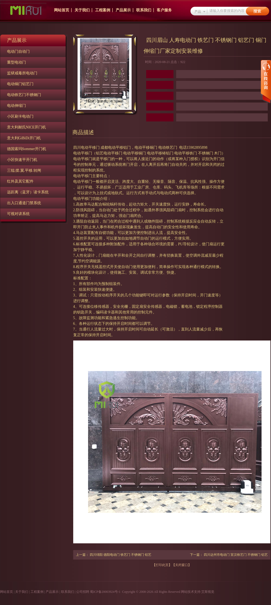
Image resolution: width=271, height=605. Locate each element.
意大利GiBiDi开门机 (24, 138)
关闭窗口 (181, 565)
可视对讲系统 (18, 214)
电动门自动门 (18, 51)
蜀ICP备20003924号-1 (105, 592)
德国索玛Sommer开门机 (26, 149)
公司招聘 (82, 592)
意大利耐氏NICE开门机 (26, 127)
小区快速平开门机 (22, 160)
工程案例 (102, 10)
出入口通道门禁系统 (24, 203)
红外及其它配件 (20, 181)
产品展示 (123, 10)
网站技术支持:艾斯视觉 (197, 592)
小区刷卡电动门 (20, 116)
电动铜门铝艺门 (20, 84)
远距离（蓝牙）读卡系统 (28, 192)
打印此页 (162, 565)
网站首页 (61, 10)
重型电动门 (16, 62)
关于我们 (82, 10)
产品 (198, 12)
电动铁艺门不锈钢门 (24, 95)
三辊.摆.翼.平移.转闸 (24, 170)
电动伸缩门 (16, 106)
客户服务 (164, 10)
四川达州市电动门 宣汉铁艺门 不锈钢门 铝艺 (236, 555)
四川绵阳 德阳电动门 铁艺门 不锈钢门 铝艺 (120, 555)
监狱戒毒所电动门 (22, 73)
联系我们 (143, 10)
